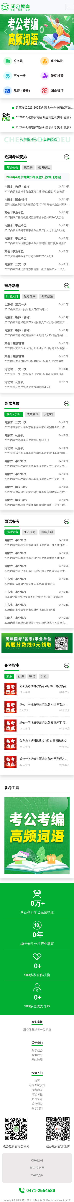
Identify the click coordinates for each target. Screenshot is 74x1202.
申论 (32, 693)
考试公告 (12, 184)
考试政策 (47, 313)
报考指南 (30, 313)
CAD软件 (37, 1175)
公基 (44, 693)
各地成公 (37, 1055)
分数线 (48, 431)
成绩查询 (33, 431)
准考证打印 (13, 431)
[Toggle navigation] (69, 7)
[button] (5, 31)
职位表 (28, 184)
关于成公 (37, 1050)
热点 (9, 693)
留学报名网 (37, 1167)
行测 (21, 693)
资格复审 (12, 549)
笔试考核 (37, 1094)
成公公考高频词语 (37, 44)
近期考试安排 (37, 1085)
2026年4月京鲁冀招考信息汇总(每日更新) (43, 117)
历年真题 (47, 549)
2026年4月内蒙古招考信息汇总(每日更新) (43, 127)
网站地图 (37, 1059)
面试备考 (37, 1099)
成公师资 (37, 1103)
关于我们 (37, 1108)
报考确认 (44, 184)
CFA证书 (37, 1160)
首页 (37, 1080)
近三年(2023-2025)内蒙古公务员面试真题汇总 (45, 107)
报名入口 (12, 313)
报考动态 (37, 1089)
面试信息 (30, 549)
